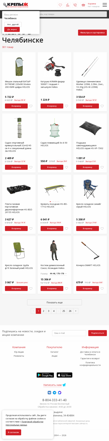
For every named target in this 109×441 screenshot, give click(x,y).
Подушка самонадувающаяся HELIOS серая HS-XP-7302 (89, 145)
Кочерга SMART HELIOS (88, 265)
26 (70, 311)
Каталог (54, 352)
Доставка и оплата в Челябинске (90, 353)
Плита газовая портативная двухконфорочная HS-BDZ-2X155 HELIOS (19, 208)
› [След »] (75, 311)
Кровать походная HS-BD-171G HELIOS (54, 205)
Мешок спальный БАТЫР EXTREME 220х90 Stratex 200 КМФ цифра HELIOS (18, 84)
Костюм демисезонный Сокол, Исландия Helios (52, 266)
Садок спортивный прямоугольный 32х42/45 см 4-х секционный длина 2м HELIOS (18, 146)
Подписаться (97, 333)
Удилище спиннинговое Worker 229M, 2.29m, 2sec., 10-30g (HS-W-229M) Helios (90, 85)
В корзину (16, 106)
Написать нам (52, 385)
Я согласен (13, 432)
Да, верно (12, 29)
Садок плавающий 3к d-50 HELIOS (54, 144)
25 (63, 311)
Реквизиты (19, 356)
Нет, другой (13, 24)
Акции (54, 356)
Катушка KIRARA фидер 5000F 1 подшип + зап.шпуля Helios (53, 84)
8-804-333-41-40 (54, 400)
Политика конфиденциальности (90, 363)
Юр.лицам (19, 352)
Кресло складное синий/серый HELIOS (88, 205)
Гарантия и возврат (90, 358)
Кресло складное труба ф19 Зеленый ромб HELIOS (19, 266)
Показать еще (55, 302)
